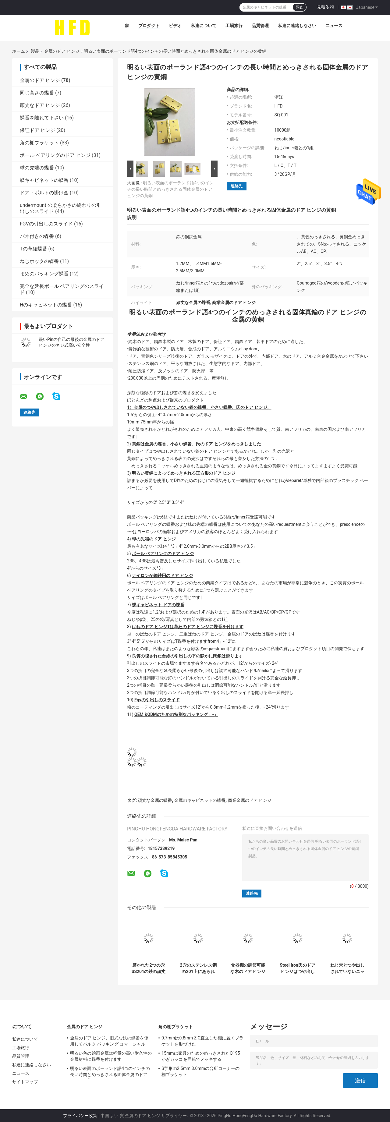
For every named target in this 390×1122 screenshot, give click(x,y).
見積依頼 (325, 7)
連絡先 (237, 186)
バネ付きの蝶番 (37, 236)
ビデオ (175, 25)
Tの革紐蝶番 (33, 249)
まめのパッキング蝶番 (44, 274)
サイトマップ (25, 1081)
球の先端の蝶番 (37, 168)
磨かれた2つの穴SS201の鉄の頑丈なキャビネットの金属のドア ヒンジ (148, 968)
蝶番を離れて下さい (42, 118)
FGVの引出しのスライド (46, 224)
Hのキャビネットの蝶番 (46, 305)
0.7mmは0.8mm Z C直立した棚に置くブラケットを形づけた (202, 1040)
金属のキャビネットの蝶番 (199, 800)
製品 (35, 51)
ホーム (18, 51)
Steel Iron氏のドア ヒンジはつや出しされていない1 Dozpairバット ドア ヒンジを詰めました (297, 968)
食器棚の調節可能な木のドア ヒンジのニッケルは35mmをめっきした (247, 968)
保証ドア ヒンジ (37, 130)
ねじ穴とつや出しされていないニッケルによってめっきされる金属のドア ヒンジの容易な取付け (347, 968)
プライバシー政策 (80, 1115)
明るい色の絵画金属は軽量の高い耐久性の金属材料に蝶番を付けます (111, 1056)
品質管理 (260, 25)
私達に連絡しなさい (297, 25)
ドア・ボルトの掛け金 (44, 193)
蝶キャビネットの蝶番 (44, 180)
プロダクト (149, 25)
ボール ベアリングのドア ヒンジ (55, 155)
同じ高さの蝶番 (37, 93)
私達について (203, 25)
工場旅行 (234, 25)
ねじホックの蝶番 (39, 261)
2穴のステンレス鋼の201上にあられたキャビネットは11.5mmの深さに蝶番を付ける (198, 968)
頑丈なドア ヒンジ (40, 105)
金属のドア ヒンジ (61, 51)
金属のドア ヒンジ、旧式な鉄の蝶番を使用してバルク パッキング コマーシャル (109, 1040)
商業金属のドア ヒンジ (249, 800)
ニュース (333, 25)
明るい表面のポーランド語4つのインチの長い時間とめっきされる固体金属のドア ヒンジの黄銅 (170, 189)
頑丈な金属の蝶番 (155, 800)
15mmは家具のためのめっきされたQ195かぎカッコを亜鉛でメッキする (200, 1056)
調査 (299, 7)
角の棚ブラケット (39, 143)
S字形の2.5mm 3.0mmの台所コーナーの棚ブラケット (200, 1071)
